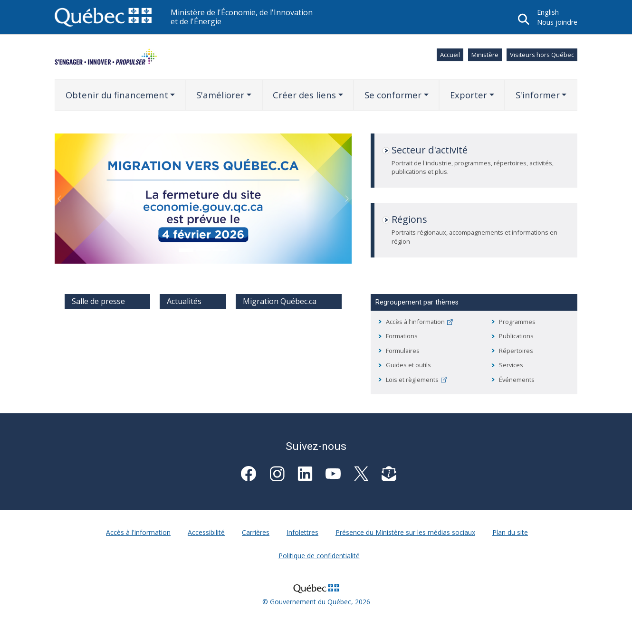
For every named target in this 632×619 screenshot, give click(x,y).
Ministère (484, 54)
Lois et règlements (416, 379)
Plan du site (510, 532)
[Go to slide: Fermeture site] (186, 250)
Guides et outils (408, 365)
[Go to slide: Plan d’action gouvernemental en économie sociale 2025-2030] (203, 250)
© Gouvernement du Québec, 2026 (316, 601)
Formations (402, 336)
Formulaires (403, 350)
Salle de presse (98, 301)
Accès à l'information (419, 321)
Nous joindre (557, 22)
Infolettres (302, 532)
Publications (516, 336)
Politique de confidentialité (319, 555)
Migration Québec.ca (279, 301)
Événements (517, 379)
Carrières (255, 532)
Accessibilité (206, 532)
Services (511, 365)
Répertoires (516, 350)
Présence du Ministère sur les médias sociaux (405, 532)
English (548, 12)
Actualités (184, 301)
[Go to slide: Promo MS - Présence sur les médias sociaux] (220, 250)
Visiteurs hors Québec (542, 54)
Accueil (450, 54)
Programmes (517, 321)
